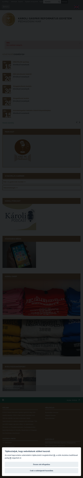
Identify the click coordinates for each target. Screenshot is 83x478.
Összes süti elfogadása (41, 464)
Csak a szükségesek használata (41, 471)
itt (54, 455)
